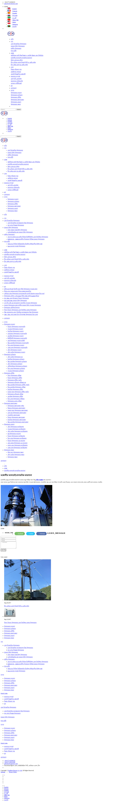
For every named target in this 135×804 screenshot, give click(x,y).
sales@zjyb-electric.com (11, 3)
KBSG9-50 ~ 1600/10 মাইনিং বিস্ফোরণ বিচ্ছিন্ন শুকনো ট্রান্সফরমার (26, 239)
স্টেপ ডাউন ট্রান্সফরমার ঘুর (15, 357)
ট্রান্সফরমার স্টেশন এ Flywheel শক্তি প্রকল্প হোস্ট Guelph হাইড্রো (21, 296)
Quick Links (4, 694)
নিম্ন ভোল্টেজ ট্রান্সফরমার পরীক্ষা (16, 387)
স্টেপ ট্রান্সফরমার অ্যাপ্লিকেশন (16, 426)
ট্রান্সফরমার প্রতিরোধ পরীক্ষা (15, 394)
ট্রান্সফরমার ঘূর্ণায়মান (16, 95)
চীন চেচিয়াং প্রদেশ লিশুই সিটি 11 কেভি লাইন (23, 62)
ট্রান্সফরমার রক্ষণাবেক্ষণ (17, 99)
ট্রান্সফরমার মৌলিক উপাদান (12, 307)
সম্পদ (12, 90)
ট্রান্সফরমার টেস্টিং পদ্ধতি (15, 380)
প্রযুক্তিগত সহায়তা (16, 72)
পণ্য (12, 41)
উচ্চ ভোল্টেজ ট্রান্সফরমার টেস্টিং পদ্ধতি (18, 385)
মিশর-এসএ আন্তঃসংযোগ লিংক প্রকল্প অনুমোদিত (17, 291)
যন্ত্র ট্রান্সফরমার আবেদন (14, 433)
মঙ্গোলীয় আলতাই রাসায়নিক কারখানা (21, 58)
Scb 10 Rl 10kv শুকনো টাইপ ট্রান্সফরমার (15, 300)
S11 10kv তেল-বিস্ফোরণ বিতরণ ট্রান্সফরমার (16, 298)
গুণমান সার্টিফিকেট (16, 83)
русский (12, 15)
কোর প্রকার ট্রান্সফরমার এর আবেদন (17, 443)
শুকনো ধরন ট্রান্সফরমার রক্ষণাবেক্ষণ (18, 410)
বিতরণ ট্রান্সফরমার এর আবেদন (16, 440)
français (12, 11)
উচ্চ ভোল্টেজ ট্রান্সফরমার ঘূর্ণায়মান (17, 361)
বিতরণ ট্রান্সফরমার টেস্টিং (15, 378)
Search (19, 109)
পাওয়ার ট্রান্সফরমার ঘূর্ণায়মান (16, 371)
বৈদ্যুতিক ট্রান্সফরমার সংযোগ (16, 331)
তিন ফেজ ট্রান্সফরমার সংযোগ (16, 345)
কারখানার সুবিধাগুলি (17, 81)
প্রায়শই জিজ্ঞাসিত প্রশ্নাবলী (18, 74)
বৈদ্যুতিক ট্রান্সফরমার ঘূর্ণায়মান (16, 359)
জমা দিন (3, 551)
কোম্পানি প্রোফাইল (16, 78)
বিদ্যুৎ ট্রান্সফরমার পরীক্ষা (14, 375)
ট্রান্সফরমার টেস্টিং (16, 97)
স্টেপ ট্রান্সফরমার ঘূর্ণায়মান (15, 364)
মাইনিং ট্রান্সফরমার (16, 48)
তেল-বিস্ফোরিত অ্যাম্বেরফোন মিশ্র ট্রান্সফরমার (20, 223)
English (12, 9)
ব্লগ (12, 85)
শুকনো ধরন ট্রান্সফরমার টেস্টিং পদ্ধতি (18, 392)
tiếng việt (13, 20)
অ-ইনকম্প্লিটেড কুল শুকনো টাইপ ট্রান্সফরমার (20, 232)
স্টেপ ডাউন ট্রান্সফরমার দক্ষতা (16, 454)
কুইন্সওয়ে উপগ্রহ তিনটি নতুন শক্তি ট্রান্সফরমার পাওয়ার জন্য (20, 289)
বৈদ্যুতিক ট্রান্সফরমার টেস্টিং (15, 389)
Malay (12, 22)
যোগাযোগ (13, 88)
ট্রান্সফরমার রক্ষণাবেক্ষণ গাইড (16, 406)
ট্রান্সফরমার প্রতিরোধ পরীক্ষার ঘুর (17, 382)
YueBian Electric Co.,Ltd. (15, 772)
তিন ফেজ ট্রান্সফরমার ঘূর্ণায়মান (16, 368)
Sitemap (3, 773)
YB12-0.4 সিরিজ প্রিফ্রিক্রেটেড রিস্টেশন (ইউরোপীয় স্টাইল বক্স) (25, 244)
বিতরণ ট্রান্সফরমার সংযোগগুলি (16, 326)
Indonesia (13, 24)
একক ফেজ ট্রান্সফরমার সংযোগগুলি (17, 347)
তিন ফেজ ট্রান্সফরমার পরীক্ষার (16, 399)
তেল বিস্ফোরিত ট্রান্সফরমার (18, 44)
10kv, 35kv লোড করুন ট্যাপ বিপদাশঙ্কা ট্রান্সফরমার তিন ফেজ (21, 314)
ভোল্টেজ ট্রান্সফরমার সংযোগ (16, 336)
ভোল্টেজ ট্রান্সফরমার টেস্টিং (15, 396)
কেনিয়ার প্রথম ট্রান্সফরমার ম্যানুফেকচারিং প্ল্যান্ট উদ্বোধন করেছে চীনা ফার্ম (24, 293)
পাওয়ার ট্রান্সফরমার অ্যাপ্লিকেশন (16, 429)
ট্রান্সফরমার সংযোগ (16, 92)
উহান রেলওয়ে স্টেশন (17, 60)
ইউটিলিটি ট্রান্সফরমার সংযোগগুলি (17, 338)
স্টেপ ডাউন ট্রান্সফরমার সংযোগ (16, 352)
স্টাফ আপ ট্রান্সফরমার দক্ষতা (16, 452)
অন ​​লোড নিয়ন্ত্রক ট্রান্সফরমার (16, 225)
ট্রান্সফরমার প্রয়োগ (16, 102)
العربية (12, 18)
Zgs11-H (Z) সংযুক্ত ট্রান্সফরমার (16, 246)
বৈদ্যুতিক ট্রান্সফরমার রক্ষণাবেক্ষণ (17, 419)
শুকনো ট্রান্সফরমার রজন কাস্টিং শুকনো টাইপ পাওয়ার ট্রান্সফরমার (22, 305)
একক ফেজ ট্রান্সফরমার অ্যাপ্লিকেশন (17, 447)
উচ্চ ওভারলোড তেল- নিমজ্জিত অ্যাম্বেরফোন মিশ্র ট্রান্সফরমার (21, 312)
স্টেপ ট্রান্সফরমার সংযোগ (14, 350)
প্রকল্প (12, 53)
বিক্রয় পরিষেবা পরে (16, 69)
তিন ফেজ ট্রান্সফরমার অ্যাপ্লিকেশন (17, 438)
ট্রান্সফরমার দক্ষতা (16, 104)
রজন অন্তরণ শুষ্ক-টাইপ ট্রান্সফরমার (17, 230)
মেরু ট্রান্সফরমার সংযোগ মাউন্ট (16, 340)
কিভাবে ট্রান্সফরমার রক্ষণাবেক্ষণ (16, 408)
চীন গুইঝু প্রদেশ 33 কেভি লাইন (19, 65)
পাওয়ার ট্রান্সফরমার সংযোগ (15, 329)
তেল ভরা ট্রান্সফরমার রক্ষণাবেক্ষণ (17, 413)
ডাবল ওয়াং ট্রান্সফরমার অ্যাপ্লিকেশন (18, 445)
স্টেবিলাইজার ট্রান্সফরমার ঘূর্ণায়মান (17, 366)
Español (12, 13)
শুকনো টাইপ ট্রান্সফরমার (18, 46)
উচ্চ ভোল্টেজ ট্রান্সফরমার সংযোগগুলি (18, 343)
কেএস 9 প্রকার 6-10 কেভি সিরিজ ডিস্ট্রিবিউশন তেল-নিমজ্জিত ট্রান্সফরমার (28, 237)
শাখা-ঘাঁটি (13, 51)
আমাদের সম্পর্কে (15, 76)
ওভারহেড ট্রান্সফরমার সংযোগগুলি (17, 333)
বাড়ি (12, 39)
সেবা (12, 67)
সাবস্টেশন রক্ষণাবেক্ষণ (14, 415)
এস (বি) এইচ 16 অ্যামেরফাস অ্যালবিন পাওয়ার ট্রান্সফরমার (20, 303)
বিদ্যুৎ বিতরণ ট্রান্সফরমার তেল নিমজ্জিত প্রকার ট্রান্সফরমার (20, 310)
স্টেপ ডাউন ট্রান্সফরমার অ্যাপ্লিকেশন (18, 431)
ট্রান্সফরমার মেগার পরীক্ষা (15, 401)
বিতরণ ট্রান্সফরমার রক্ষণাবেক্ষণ (16, 417)
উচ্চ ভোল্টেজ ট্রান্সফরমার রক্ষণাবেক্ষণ (18, 422)
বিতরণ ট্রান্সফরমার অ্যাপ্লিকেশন (16, 436)
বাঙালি (12, 26)
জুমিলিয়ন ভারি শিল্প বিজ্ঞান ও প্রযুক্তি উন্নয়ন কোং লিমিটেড (27, 55)
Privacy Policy (13, 773)
